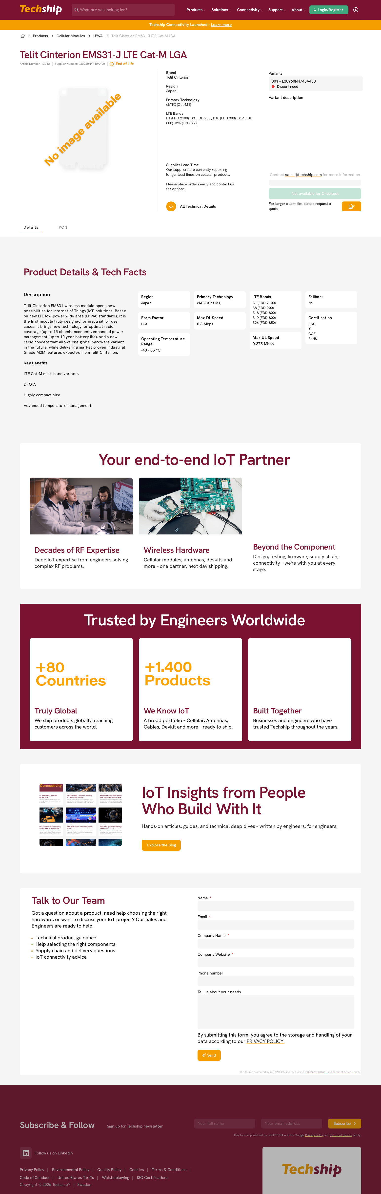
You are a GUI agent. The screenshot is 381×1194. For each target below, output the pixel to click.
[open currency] (355, 9)
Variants (275, 73)
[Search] (127, 8)
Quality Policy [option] (109, 1169)
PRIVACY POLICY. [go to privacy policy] (266, 1041)
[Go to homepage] (311, 1170)
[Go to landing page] (41, 10)
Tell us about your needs (219, 992)
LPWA (98, 36)
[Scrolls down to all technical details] (171, 206)
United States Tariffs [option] (76, 1177)
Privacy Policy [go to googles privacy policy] (314, 1135)
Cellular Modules (71, 36)
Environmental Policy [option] (70, 1169)
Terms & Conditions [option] (169, 1169)
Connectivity (249, 9)
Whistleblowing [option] (115, 1177)
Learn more (221, 24)
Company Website (215, 954)
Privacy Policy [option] (32, 1169)
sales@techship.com (303, 174)
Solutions (221, 9)
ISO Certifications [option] (152, 1177)
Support (277, 9)
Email (204, 916)
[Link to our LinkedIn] (27, 1153)
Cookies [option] (136, 1169)
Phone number (210, 973)
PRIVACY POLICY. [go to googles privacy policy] (315, 1072)
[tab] (31, 227)
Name (204, 898)
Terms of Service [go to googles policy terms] (343, 1072)
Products (196, 9)
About (298, 9)
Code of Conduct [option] (35, 1177)
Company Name (213, 935)
